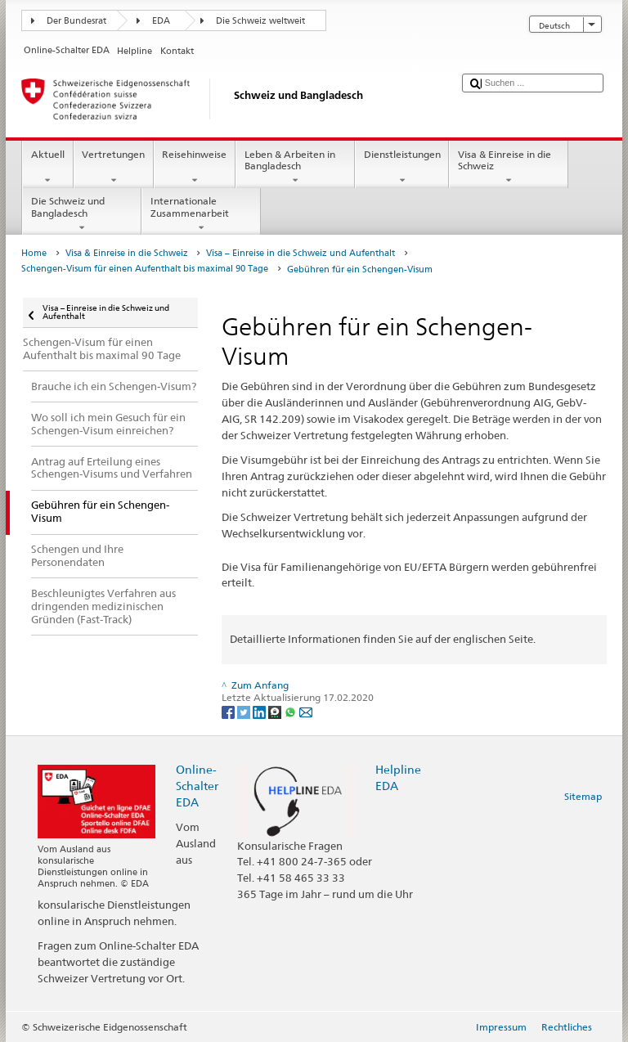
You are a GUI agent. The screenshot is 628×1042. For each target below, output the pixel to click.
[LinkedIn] (260, 711)
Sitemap (583, 796)
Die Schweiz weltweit (260, 21)
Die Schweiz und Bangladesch (82, 214)
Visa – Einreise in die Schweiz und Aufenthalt (300, 253)
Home (34, 253)
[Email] (305, 711)
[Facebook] (229, 711)
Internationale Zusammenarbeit (201, 214)
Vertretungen (113, 167)
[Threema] (276, 711)
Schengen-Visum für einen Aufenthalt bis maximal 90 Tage (144, 268)
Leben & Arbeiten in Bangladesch (295, 167)
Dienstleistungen (402, 167)
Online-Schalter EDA (197, 785)
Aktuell (47, 167)
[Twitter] (245, 711)
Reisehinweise (195, 167)
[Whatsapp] (291, 711)
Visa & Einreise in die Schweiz (508, 167)
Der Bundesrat (76, 21)
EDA (161, 21)
